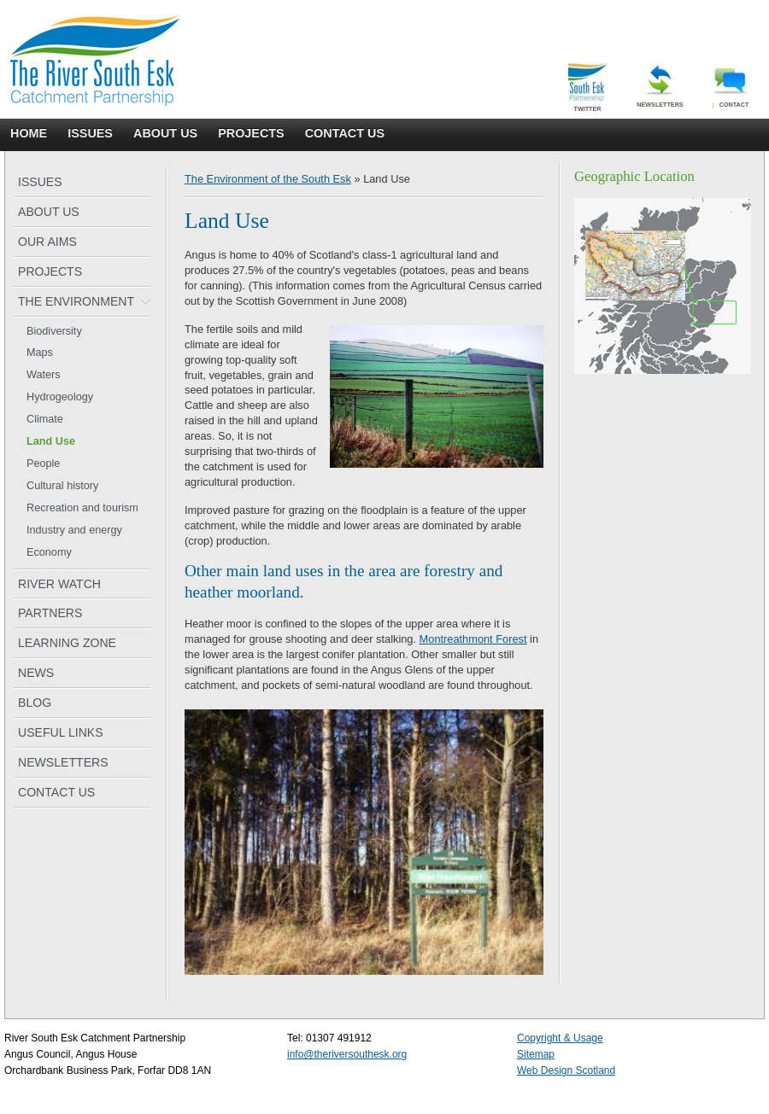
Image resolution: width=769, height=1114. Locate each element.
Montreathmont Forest (473, 639)
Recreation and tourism (82, 508)
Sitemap (536, 1054)
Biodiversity (54, 331)
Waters (43, 375)
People (43, 464)
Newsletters (660, 85)
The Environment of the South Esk (268, 178)
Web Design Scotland (566, 1070)
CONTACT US (344, 133)
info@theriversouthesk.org (347, 1054)
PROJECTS (251, 133)
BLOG (34, 702)
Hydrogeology (59, 397)
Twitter (587, 88)
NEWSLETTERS (63, 762)
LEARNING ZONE (67, 643)
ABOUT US (165, 133)
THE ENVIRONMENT (76, 301)
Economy (49, 552)
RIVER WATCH (59, 584)
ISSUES (90, 133)
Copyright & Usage (560, 1038)
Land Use (50, 441)
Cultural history (62, 486)
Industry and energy (74, 530)
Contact (731, 85)
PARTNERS (50, 613)
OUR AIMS (47, 241)
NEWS (36, 672)
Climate (44, 419)
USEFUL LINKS (60, 732)
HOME (28, 133)
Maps (39, 353)
